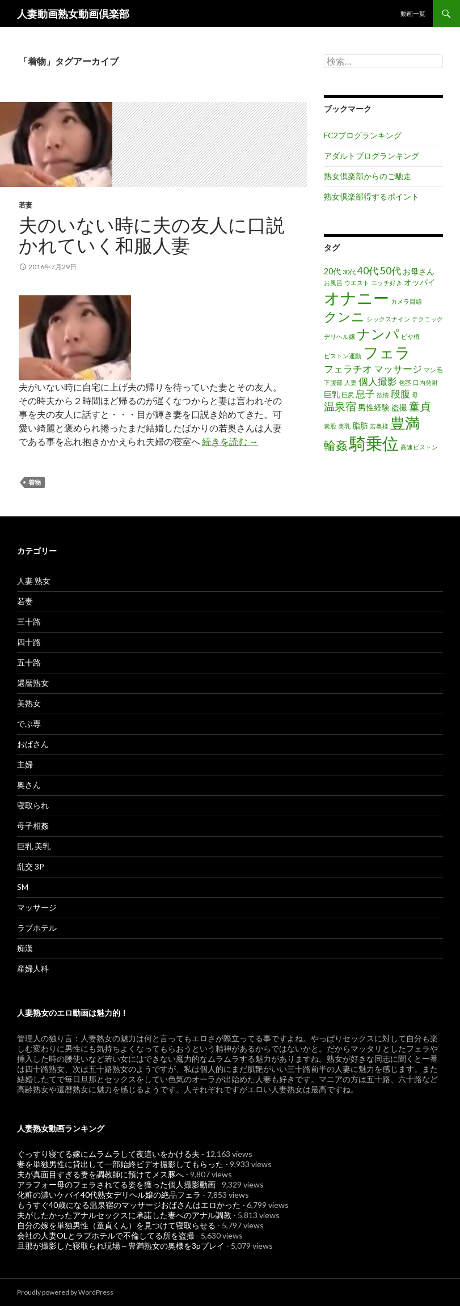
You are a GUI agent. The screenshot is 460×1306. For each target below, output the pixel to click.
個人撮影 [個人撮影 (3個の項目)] (377, 381)
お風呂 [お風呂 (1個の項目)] (333, 282)
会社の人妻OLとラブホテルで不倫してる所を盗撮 (106, 1235)
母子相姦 (33, 825)
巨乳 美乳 (33, 846)
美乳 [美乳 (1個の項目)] (344, 426)
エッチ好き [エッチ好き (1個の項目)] (386, 282)
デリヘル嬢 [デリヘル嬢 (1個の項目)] (339, 336)
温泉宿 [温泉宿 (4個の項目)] (340, 406)
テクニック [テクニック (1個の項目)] (427, 319)
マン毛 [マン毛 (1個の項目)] (433, 370)
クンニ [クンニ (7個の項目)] (344, 316)
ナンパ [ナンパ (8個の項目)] (378, 333)
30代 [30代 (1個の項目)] (349, 271)
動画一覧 (412, 13)
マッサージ (37, 907)
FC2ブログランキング (363, 135)
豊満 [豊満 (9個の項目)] (405, 422)
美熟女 (29, 703)
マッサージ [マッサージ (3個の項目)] (398, 369)
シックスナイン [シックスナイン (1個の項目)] (388, 319)
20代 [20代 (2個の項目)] (332, 271)
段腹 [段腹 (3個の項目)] (400, 394)
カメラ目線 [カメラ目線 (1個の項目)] (406, 301)
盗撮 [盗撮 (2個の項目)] (399, 407)
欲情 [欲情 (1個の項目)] (383, 394)
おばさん (33, 744)
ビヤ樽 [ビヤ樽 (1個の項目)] (410, 336)
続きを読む (230, 441)
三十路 (29, 621)
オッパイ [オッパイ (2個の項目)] (420, 282)
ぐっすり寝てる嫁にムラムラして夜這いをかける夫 (108, 1154)
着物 (34, 482)
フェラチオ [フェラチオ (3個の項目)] (348, 369)
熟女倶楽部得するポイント (371, 196)
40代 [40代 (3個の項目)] (367, 271)
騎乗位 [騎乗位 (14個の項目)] (374, 443)
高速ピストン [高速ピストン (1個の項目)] (419, 447)
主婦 (25, 764)
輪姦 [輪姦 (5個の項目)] (336, 445)
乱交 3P (30, 866)
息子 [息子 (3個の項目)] (365, 394)
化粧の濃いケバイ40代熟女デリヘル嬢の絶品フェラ (109, 1194)
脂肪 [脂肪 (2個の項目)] (360, 425)
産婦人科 (33, 968)
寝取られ (33, 805)
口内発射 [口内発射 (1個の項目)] (425, 382)
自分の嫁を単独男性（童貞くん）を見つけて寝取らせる (116, 1225)
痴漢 (25, 948)
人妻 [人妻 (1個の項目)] (350, 382)
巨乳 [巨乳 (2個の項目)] (332, 394)
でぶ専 (29, 723)
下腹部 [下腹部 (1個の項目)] (333, 382)
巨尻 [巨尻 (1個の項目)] (347, 394)
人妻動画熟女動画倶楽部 (73, 13)
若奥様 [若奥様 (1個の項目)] (379, 426)
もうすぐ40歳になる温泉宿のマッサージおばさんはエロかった (128, 1205)
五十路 (29, 662)
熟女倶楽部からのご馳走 (367, 176)
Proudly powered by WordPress (65, 1292)
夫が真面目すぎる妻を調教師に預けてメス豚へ (100, 1174)
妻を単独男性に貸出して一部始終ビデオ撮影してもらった (120, 1164)
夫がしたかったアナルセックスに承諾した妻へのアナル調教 (124, 1215)
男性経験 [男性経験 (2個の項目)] (374, 407)
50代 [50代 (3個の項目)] (390, 271)
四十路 (29, 642)
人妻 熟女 (33, 581)
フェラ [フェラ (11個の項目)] (387, 352)
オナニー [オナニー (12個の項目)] (356, 298)
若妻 (25, 205)
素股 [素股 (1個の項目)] (330, 426)
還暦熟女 (33, 683)
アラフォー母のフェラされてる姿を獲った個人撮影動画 (116, 1184)
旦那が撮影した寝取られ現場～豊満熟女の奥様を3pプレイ (121, 1245)
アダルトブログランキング (371, 155)
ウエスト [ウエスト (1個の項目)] (356, 282)
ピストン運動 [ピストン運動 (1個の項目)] (342, 355)
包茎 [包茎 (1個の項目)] (405, 382)
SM (22, 887)
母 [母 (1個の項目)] (415, 394)
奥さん (29, 785)
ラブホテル (37, 927)
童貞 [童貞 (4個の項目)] (420, 406)
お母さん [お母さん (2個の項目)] (418, 271)
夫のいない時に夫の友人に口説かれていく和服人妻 (152, 234)
